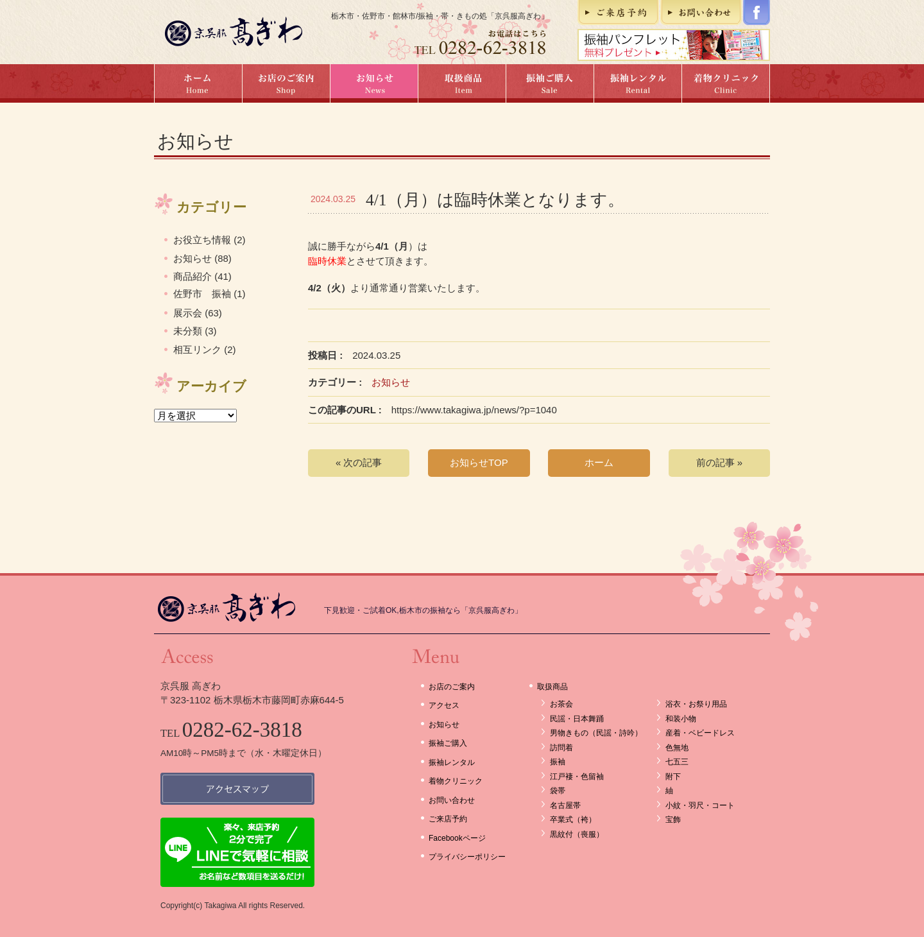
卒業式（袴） (573, 819)
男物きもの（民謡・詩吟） (596, 732)
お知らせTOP (479, 462)
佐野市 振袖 (202, 293)
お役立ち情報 (202, 239)
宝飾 (673, 819)
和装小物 (680, 718)
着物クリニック (725, 83)
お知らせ (374, 83)
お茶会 (561, 704)
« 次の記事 (359, 462)
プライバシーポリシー (467, 856)
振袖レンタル (637, 83)
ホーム (198, 83)
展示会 (187, 312)
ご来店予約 (618, 12)
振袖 (557, 761)
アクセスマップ (237, 789)
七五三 (677, 761)
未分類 (187, 330)
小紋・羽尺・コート (700, 805)
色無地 (677, 747)
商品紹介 (192, 276)
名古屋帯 (565, 805)
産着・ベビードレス (700, 732)
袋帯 (557, 790)
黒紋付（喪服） (577, 834)
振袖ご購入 (550, 83)
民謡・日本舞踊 (577, 718)
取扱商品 (462, 83)
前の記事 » (719, 462)
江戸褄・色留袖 (577, 776)
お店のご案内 (286, 83)
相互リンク (197, 349)
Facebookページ (756, 12)
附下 (673, 776)
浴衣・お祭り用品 (696, 704)
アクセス (444, 705)
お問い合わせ (701, 12)
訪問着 (561, 747)
